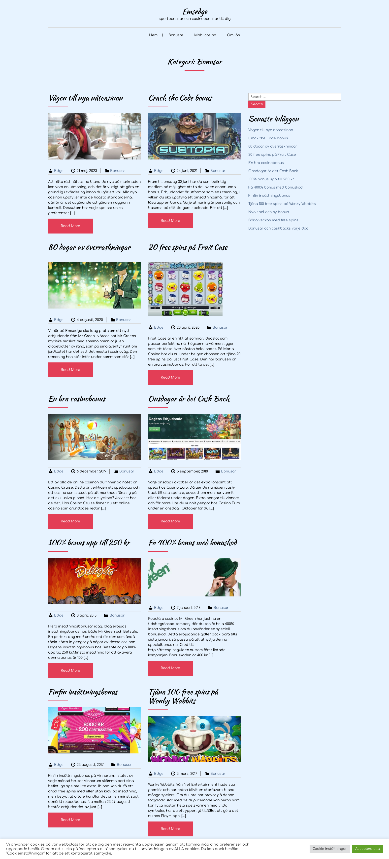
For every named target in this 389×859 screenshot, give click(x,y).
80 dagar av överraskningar (272, 146)
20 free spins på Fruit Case (272, 154)
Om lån (233, 35)
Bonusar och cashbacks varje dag (278, 228)
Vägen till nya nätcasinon (270, 130)
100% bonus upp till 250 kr (271, 179)
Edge (59, 171)
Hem (153, 35)
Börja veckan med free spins (273, 220)
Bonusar (175, 35)
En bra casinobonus (266, 163)
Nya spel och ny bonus (268, 212)
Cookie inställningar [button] (330, 849)
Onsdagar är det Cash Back (273, 171)
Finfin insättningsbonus (269, 195)
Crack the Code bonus (268, 138)
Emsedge (194, 11)
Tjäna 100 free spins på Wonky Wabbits (282, 204)
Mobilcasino (205, 35)
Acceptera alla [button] (367, 849)
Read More (70, 226)
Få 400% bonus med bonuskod (275, 187)
